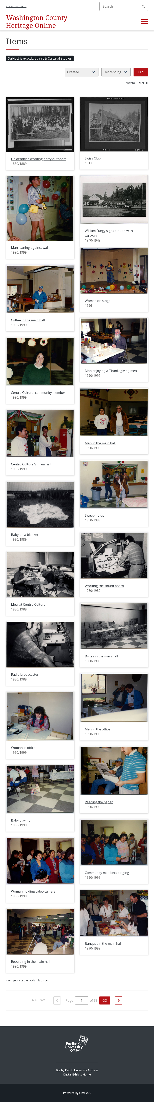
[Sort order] (116, 72)
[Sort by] (81, 72)
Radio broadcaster (24, 674)
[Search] (123, 6)
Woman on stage (97, 301)
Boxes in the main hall (101, 656)
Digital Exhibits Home (77, 1074)
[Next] (118, 1000)
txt (47, 980)
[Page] (81, 1000)
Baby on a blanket (24, 534)
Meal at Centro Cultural (28, 604)
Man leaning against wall (30, 247)
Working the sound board (104, 586)
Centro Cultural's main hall (31, 464)
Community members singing (107, 872)
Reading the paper (99, 802)
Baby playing (20, 820)
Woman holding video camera (33, 891)
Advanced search (16, 6)
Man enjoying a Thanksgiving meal (111, 371)
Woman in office (23, 748)
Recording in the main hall (30, 961)
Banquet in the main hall (103, 943)
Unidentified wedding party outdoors (38, 159)
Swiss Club (93, 158)
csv (8, 980)
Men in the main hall (100, 443)
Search (143, 6)
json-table (20, 980)
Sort (141, 72)
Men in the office (97, 729)
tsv (40, 980)
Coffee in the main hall (28, 320)
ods (33, 980)
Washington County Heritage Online (36, 21)
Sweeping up (94, 515)
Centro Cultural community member (38, 392)
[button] (144, 21)
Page (77, 1000)
